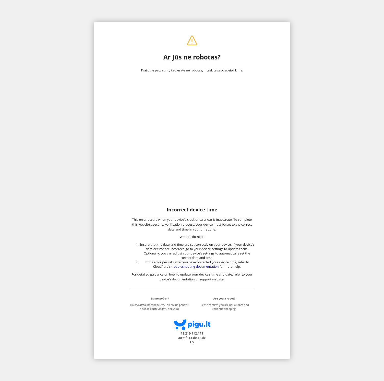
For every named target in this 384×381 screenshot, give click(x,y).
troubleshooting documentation (195, 266)
